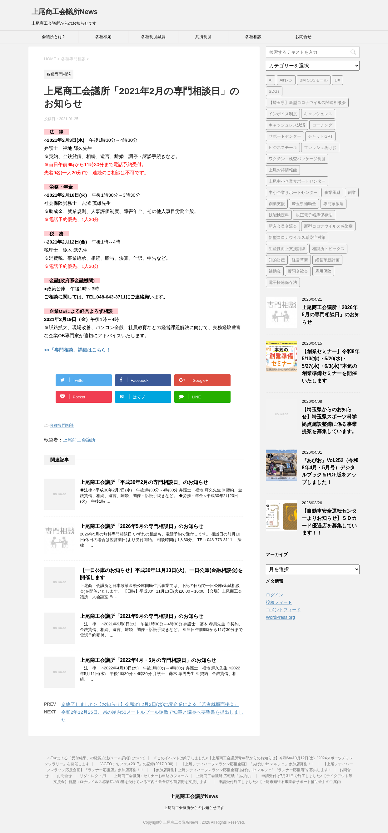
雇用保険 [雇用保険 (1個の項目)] (323, 271)
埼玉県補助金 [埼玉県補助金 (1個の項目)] (304, 203)
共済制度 (203, 36)
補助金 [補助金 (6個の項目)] (275, 271)
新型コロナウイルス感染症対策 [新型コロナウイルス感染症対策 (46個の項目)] (297, 237)
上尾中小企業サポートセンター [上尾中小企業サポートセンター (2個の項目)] (297, 181)
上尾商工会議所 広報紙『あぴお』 (224, 776)
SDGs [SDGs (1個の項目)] (274, 91)
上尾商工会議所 (79, 439)
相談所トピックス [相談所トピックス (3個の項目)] (328, 248)
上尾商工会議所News (64, 12)
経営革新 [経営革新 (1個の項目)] (300, 260)
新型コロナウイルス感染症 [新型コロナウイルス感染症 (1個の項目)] (328, 226)
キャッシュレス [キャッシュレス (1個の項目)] (318, 113)
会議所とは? (53, 36)
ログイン (274, 594)
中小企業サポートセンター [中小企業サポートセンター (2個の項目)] (293, 192)
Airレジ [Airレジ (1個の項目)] (286, 80)
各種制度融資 (153, 36)
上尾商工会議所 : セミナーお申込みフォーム (151, 776)
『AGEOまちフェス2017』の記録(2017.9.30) (135, 764)
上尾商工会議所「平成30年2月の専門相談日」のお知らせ (144, 482)
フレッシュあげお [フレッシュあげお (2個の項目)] (320, 147)
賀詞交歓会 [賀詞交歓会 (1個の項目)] (298, 271)
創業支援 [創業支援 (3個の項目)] (277, 203)
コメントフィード (283, 609)
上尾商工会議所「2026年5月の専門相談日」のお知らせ (141, 526)
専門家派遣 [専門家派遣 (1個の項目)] (333, 203)
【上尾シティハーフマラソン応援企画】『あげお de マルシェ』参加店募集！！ (248, 764)
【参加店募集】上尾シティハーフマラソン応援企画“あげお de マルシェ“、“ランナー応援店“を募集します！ (242, 770)
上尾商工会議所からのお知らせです (194, 808)
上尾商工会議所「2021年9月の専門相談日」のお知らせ (141, 616)
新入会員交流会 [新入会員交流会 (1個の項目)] (283, 226)
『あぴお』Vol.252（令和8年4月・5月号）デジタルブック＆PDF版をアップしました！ (330, 471)
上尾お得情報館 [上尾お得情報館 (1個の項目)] (283, 170)
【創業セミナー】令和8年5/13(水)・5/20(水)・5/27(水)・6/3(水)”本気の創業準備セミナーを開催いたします (331, 366)
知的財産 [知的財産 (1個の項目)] (277, 260)
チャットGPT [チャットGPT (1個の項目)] (320, 136)
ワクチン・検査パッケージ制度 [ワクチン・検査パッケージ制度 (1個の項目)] (297, 158)
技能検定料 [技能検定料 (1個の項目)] (279, 215)
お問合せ (303, 36)
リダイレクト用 (93, 776)
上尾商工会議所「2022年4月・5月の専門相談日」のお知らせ (148, 660)
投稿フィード (279, 602)
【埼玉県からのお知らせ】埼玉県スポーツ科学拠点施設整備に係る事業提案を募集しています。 (329, 420)
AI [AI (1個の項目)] (270, 80)
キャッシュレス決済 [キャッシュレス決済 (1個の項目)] (287, 125)
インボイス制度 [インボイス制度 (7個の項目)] (283, 113)
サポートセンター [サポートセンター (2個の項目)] (285, 136)
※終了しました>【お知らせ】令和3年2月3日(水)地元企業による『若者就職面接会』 (150, 704)
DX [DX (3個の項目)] (337, 80)
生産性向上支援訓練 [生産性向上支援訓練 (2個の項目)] (287, 248)
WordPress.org (280, 617)
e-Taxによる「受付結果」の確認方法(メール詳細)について (96, 758)
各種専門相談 (62, 425)
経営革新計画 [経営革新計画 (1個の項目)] (327, 260)
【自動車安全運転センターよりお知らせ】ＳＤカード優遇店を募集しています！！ (329, 521)
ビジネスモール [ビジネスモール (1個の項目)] (283, 147)
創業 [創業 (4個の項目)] (352, 192)
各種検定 (103, 36)
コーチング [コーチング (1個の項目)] (322, 125)
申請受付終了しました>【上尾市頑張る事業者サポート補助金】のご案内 (280, 782)
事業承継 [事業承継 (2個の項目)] (332, 192)
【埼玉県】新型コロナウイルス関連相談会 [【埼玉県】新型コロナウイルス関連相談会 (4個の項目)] (307, 102)
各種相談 (253, 36)
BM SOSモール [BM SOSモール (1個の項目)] (314, 80)
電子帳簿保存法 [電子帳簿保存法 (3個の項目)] (283, 282)
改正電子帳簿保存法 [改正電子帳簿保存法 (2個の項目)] (314, 215)
